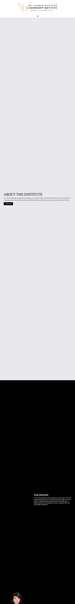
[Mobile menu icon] (38, 16)
